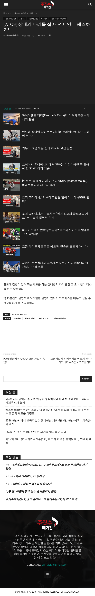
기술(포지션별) (19, 13)
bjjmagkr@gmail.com (55, 564)
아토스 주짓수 (60, 318)
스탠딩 (7, 123)
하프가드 (7, 238)
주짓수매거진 (12, 35)
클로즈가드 (8, 222)
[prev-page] (85, 108)
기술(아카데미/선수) (57, 19)
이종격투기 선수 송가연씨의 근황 (36, 491)
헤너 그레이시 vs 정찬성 (29, 476)
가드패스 (44, 19)
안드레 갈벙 (30, 318)
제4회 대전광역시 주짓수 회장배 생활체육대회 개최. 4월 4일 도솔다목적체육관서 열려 (47, 400)
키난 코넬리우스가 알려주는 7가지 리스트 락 (50, 499)
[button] (5, 4)
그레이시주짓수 (10, 173)
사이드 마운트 (9, 271)
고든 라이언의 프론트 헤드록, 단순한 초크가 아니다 (55, 246)
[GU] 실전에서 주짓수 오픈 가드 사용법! (24, 360)
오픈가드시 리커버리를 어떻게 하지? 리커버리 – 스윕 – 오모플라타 (71, 360)
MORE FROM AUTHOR (27, 108)
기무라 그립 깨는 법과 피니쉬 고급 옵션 (47, 148)
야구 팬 (9, 491)
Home (6, 13)
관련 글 (7, 108)
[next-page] (90, 108)
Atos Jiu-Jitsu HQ (19, 314)
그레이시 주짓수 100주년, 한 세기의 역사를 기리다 (35, 432)
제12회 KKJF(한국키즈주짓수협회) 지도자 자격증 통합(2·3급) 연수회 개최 (48, 440)
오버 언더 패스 (44, 318)
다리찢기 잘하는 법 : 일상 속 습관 (31, 484)
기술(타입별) (33, 19)
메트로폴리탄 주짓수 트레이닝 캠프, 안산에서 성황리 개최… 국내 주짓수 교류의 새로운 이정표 (47, 411)
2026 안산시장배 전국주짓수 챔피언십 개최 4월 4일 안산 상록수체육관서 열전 (48, 422)
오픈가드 (33, 13)
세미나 (7, 189)
